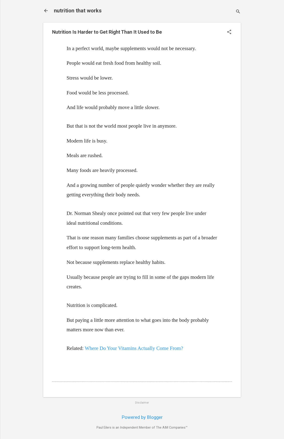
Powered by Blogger (142, 417)
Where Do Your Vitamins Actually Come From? (134, 348)
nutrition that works (78, 11)
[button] (229, 32)
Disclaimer (142, 402)
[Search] (238, 12)
